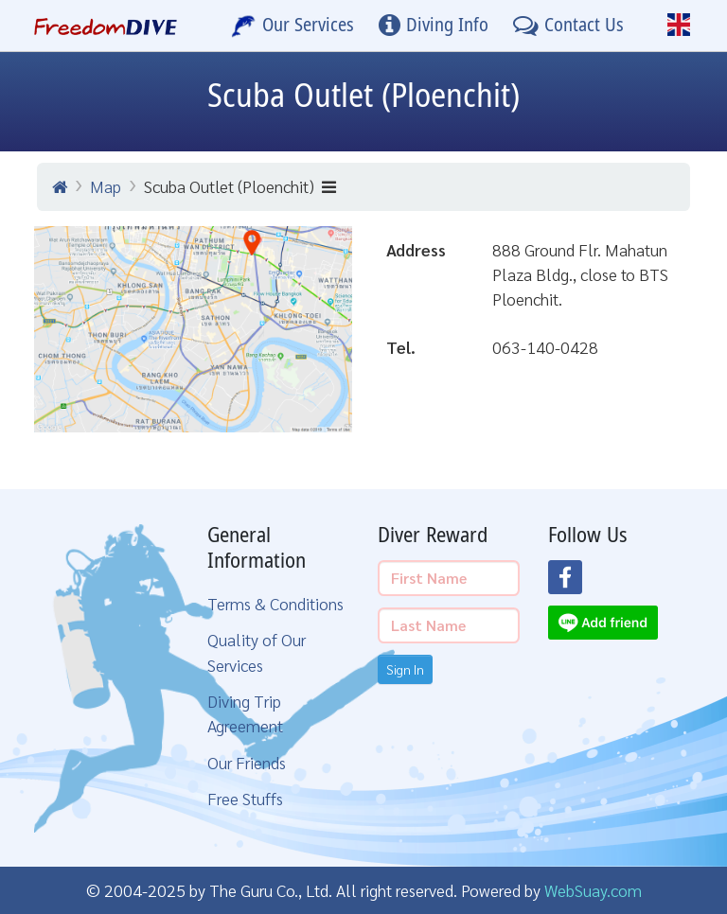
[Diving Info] (433, 25)
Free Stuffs (245, 798)
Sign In (405, 668)
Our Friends (246, 762)
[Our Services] (292, 25)
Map (105, 186)
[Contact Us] (568, 25)
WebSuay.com (593, 890)
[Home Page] (105, 25)
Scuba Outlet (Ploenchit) (240, 186)
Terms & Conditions (275, 603)
